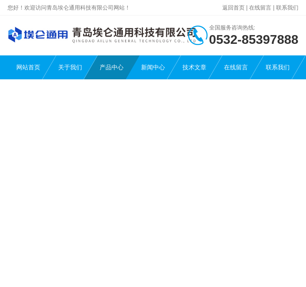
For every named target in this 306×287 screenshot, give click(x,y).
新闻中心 (153, 67)
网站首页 (28, 67)
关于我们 (70, 67)
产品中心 (112, 67)
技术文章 (194, 67)
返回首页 (233, 7)
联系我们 (287, 7)
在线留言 (260, 7)
